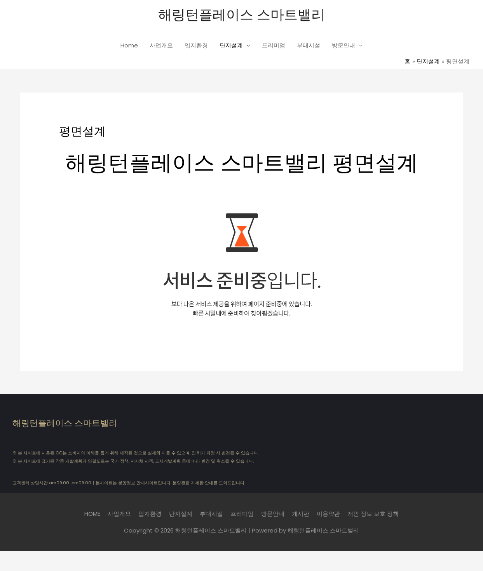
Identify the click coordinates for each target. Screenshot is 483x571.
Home (129, 45)
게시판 (300, 514)
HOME (92, 514)
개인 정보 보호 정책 (373, 514)
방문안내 (343, 45)
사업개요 (161, 45)
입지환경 (196, 45)
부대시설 (308, 45)
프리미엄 (273, 45)
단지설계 (231, 45)
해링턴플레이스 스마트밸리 (241, 14)
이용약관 (328, 514)
